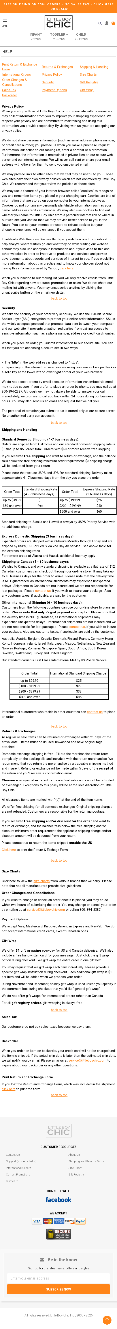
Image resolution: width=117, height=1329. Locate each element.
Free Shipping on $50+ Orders (33, 4)
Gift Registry (76, 1174)
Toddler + (59, 37)
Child (81, 37)
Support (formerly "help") (21, 1161)
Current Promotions (18, 1174)
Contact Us (13, 1154)
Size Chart (75, 1168)
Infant (36, 37)
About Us (74, 1154)
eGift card (12, 1181)
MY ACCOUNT (107, 23)
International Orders (18, 1168)
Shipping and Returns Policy (86, 1161)
